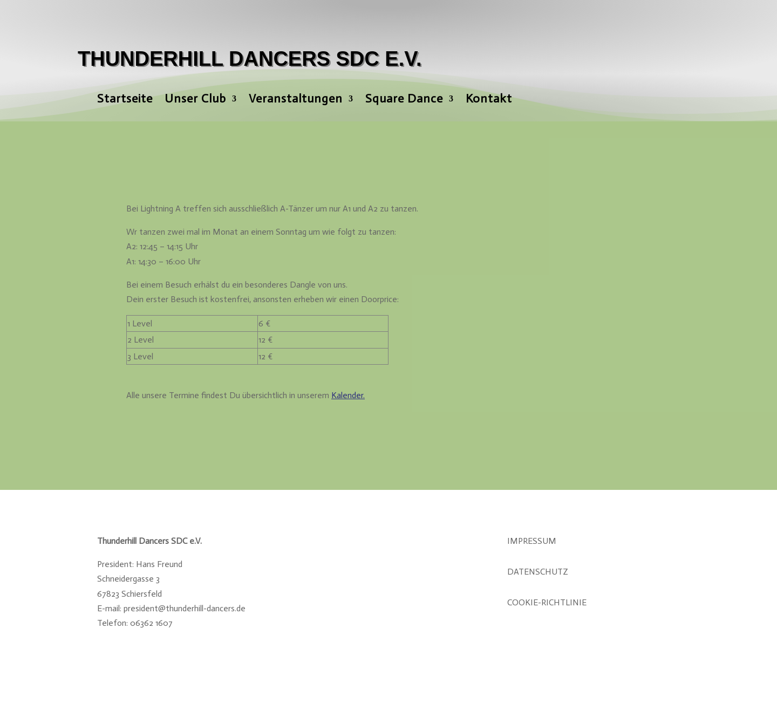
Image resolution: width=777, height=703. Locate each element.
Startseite (125, 100)
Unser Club (195, 100)
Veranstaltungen (296, 100)
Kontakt (489, 100)
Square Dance (404, 100)
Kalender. (348, 395)
